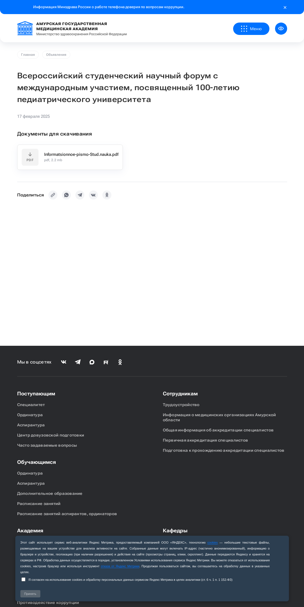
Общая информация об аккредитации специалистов (218, 430)
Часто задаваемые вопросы (47, 445)
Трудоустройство (181, 404)
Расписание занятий (39, 503)
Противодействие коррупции (48, 602)
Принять (30, 593)
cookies (212, 542)
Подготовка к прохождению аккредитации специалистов (224, 450)
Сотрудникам (180, 393)
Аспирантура (31, 425)
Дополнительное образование (50, 493)
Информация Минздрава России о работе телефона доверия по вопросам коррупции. (108, 7)
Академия (30, 530)
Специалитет (31, 404)
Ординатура (30, 415)
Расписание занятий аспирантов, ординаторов (67, 513)
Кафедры (175, 530)
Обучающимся (36, 462)
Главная (28, 55)
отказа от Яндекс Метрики (120, 566)
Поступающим (36, 393)
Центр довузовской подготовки (50, 435)
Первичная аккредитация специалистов (205, 440)
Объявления (56, 55)
